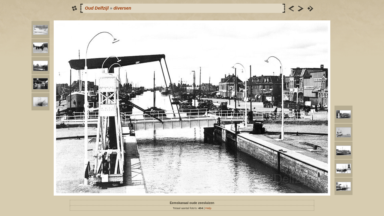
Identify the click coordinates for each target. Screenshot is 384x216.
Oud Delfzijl (97, 8)
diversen (122, 8)
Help (209, 208)
